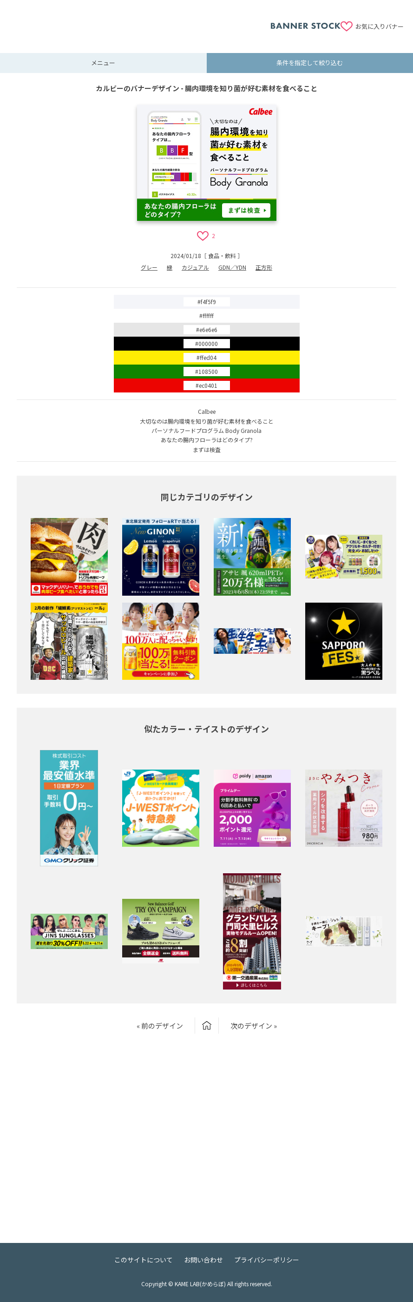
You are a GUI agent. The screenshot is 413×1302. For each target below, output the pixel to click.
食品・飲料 (222, 255)
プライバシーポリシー (266, 1259)
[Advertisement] (140, 21)
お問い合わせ (203, 1259)
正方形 (264, 267)
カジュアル (195, 267)
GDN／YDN (232, 267)
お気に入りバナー (379, 26)
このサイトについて (143, 1259)
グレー (149, 267)
